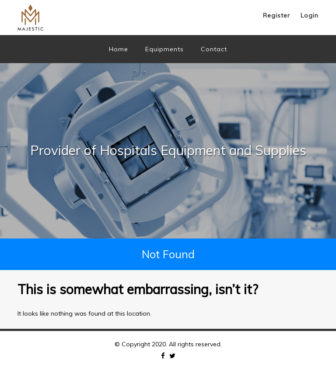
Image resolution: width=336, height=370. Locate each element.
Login (309, 15)
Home (118, 49)
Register (276, 15)
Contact (214, 49)
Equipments (164, 49)
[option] (168, 150)
